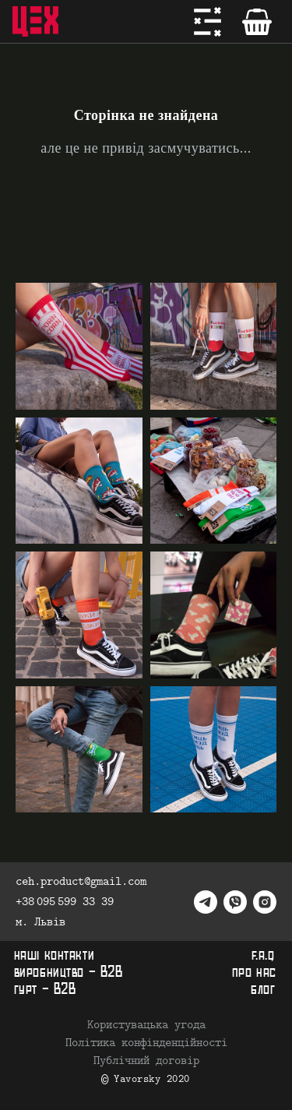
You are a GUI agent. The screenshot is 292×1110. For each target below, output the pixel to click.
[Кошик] (257, 21)
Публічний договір (146, 1061)
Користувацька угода (146, 1025)
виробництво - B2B (68, 972)
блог (263, 989)
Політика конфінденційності (146, 1043)
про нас (254, 972)
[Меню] (207, 22)
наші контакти (54, 955)
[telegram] (205, 902)
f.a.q (263, 955)
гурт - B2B (45, 989)
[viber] (235, 902)
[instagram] (264, 902)
